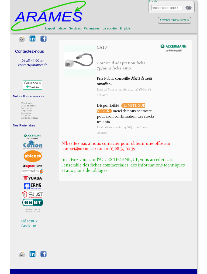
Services (75, 28)
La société (109, 28)
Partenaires (92, 28)
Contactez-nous (29, 51)
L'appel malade (55, 28)
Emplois (125, 28)
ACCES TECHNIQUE (174, 20)
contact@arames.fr (32, 64)
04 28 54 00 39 (33, 60)
